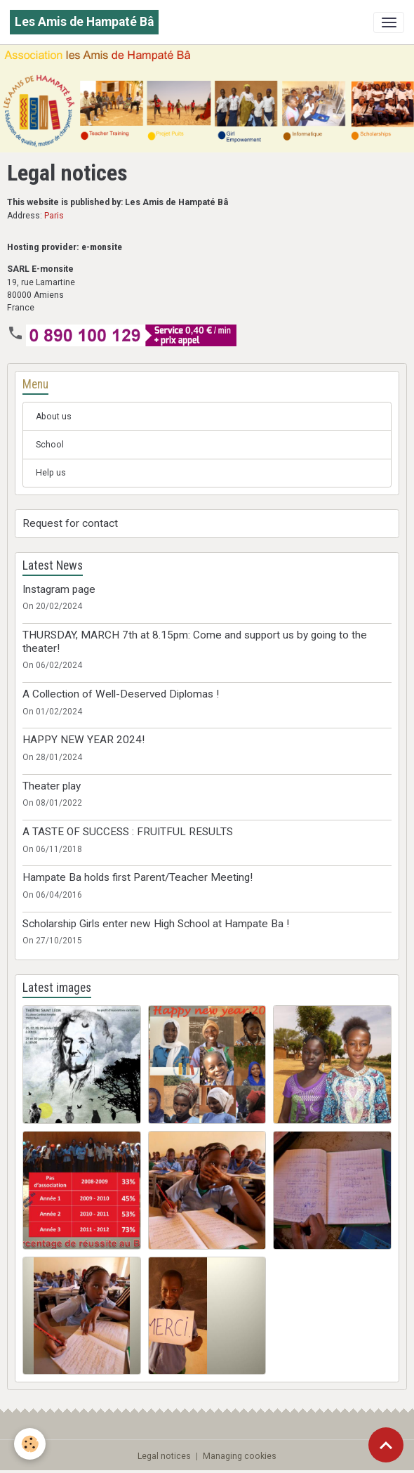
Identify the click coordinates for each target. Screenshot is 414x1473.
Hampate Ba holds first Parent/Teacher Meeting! (137, 877)
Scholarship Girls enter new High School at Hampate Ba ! (155, 923)
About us (54, 416)
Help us (51, 473)
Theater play (51, 786)
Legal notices (164, 1456)
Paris (54, 216)
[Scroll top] (385, 1444)
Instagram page (58, 589)
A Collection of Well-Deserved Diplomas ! (120, 694)
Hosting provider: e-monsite (64, 247)
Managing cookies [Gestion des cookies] (239, 1456)
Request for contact (70, 523)
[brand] (84, 22)
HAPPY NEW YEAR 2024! (83, 739)
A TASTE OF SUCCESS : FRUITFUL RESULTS (127, 831)
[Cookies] (30, 1444)
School (50, 445)
